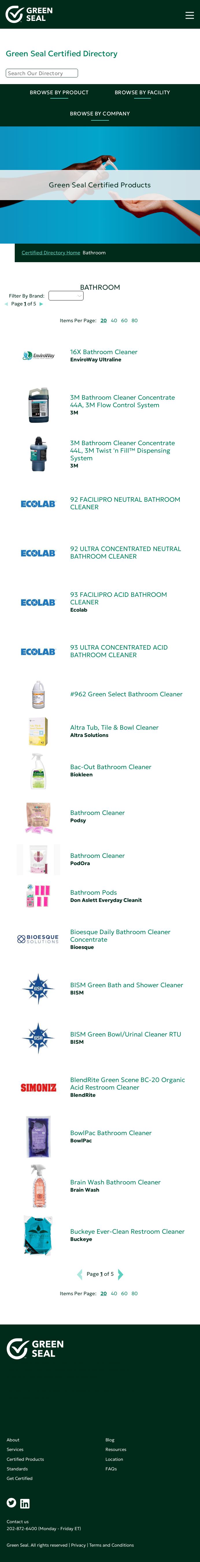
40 (114, 321)
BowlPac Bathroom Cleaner (111, 1133)
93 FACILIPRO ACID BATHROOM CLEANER (118, 598)
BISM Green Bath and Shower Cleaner (126, 985)
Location (114, 1459)
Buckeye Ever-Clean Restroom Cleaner (127, 1231)
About (13, 1440)
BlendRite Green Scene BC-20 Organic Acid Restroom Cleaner (127, 1083)
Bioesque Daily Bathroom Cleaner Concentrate (120, 935)
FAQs (111, 1469)
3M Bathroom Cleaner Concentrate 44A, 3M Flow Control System (122, 401)
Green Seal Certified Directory (61, 53)
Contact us (18, 1521)
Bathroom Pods (93, 892)
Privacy (78, 1545)
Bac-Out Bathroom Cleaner (110, 767)
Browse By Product (59, 92)
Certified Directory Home (51, 253)
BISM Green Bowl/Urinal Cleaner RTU (125, 1034)
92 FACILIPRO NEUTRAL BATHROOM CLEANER (125, 503)
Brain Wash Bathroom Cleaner (115, 1182)
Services (15, 1449)
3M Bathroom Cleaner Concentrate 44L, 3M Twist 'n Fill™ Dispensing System (122, 450)
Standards (17, 1469)
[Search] (42, 73)
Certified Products (25, 1459)
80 (135, 321)
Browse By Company (100, 113)
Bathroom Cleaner (97, 813)
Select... (66, 295)
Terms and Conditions (111, 1545)
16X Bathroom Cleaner (104, 352)
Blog (109, 1440)
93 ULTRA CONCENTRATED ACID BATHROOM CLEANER (119, 651)
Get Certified (20, 1478)
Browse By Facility (142, 92)
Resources (115, 1449)
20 (104, 321)
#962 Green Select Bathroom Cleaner (126, 694)
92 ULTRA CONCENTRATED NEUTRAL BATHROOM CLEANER (125, 552)
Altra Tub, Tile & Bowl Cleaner (114, 727)
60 (124, 321)
